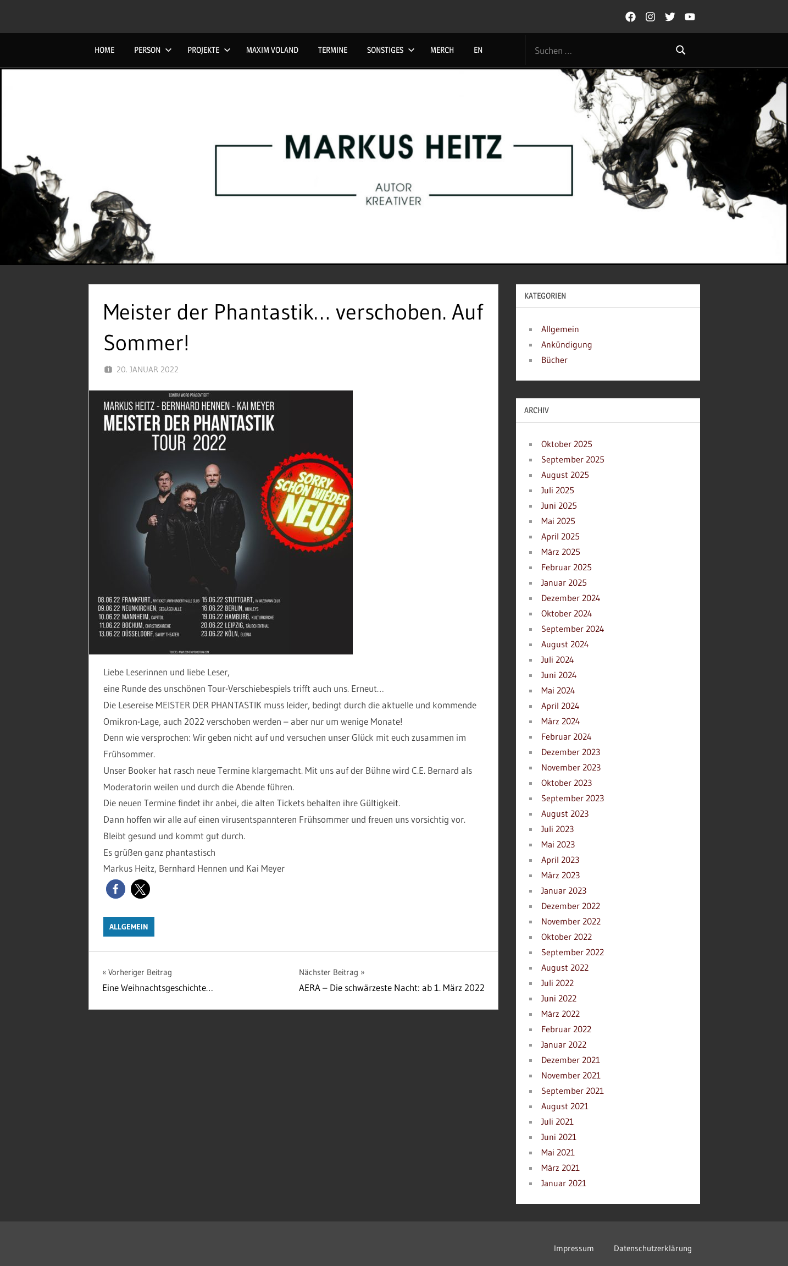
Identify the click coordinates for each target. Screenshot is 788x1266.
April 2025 (560, 536)
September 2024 (572, 628)
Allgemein (128, 927)
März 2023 (560, 874)
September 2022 (572, 951)
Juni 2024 (559, 674)
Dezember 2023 (570, 751)
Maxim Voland (272, 50)
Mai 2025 (558, 520)
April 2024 (560, 705)
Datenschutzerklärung (653, 1248)
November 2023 (571, 767)
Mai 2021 (558, 1152)
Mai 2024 (558, 690)
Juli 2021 (557, 1121)
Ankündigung (566, 344)
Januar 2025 (564, 582)
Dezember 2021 (570, 1059)
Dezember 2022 (570, 905)
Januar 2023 (563, 890)
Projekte (209, 50)
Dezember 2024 (571, 597)
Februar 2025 (566, 567)
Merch (442, 50)
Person (153, 50)
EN (478, 50)
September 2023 (572, 797)
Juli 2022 (557, 982)
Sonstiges (391, 50)
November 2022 (571, 921)
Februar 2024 (566, 736)
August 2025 (565, 474)
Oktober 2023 (566, 782)
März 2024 (560, 720)
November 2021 (571, 1075)
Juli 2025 (557, 490)
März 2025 (560, 551)
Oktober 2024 (566, 613)
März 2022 (560, 1013)
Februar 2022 (566, 1028)
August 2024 (565, 643)
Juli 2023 (557, 828)
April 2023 (560, 859)
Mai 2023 (558, 844)
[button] (115, 889)
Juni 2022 (558, 998)
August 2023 (565, 813)
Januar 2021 (563, 1182)
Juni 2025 (559, 505)
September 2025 (572, 459)
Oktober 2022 (566, 936)
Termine (332, 50)
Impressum (574, 1248)
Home (104, 50)
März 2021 (560, 1167)
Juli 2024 (557, 659)
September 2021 (572, 1090)
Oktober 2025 (566, 443)
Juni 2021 (558, 1136)
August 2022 (565, 967)
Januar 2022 (563, 1044)
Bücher (554, 359)
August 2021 (565, 1105)
